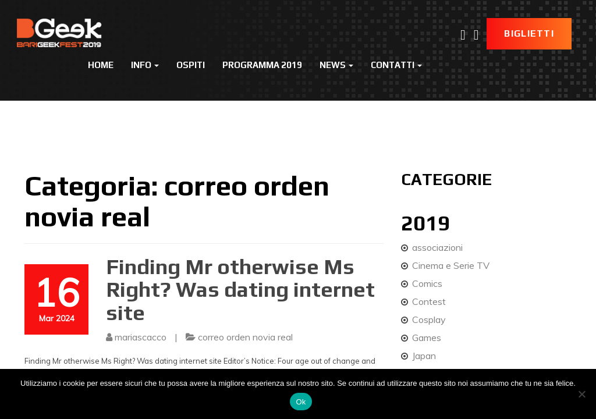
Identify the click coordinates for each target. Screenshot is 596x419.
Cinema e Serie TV (450, 265)
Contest (429, 301)
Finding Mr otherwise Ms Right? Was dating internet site (240, 289)
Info (145, 65)
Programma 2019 (262, 65)
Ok (301, 401)
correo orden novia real (245, 337)
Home (100, 65)
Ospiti (190, 65)
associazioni (437, 247)
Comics (427, 283)
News (336, 65)
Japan (424, 355)
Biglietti (529, 33)
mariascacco (140, 337)
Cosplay (429, 319)
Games (426, 337)
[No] (581, 394)
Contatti (396, 65)
